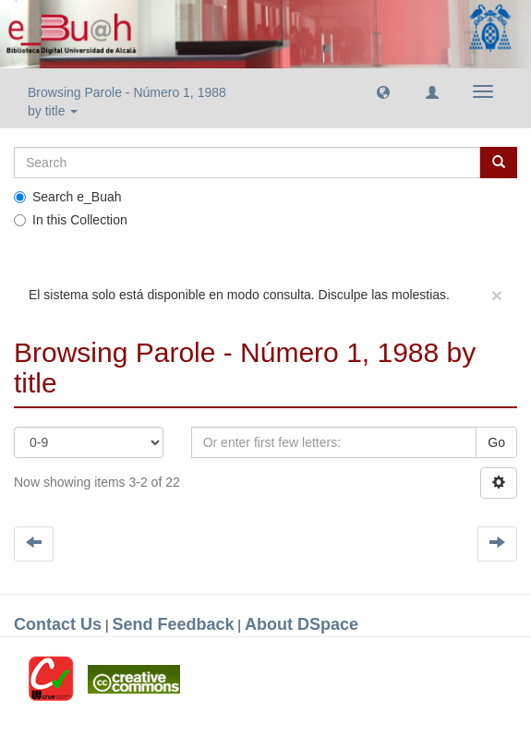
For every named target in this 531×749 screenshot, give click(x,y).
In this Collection (70, 219)
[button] (383, 91)
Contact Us (58, 624)
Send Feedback (173, 624)
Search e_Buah (68, 196)
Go (496, 442)
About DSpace (301, 624)
